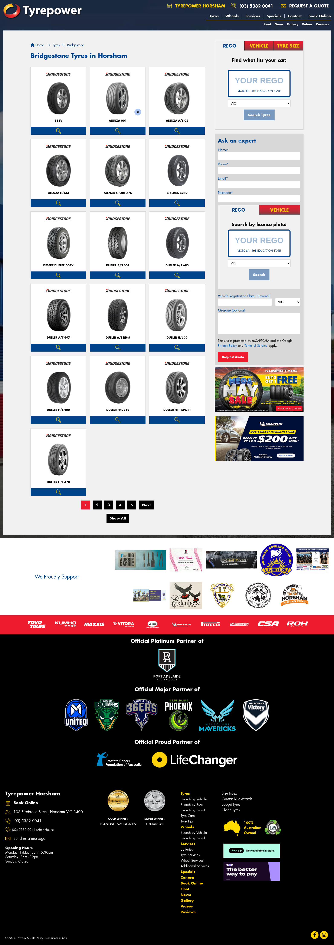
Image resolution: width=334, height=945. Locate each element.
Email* (223, 178)
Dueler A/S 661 (118, 265)
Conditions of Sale (57, 938)
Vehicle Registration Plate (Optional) (244, 296)
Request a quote (305, 6)
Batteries (187, 849)
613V (58, 121)
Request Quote (233, 357)
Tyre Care (188, 816)
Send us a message (29, 838)
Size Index (229, 793)
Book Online (319, 16)
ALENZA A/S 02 (177, 121)
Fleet (267, 24)
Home (37, 45)
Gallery (292, 24)
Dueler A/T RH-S (118, 337)
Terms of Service (256, 345)
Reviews (322, 24)
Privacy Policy (227, 345)
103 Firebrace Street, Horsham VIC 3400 (48, 811)
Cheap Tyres (231, 810)
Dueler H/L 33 (177, 337)
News (279, 24)
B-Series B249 (177, 193)
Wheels (232, 16)
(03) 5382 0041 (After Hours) (33, 830)
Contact (295, 16)
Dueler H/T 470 (58, 482)
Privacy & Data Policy (30, 938)
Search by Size (192, 804)
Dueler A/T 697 (58, 337)
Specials (274, 16)
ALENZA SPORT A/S (118, 193)
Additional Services (195, 866)
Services (252, 16)
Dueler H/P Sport (177, 410)
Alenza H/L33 (58, 193)
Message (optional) (232, 310)
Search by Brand (193, 810)
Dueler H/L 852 (117, 410)
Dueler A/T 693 (177, 265)
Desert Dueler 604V (58, 265)
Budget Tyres (231, 804)
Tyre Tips (187, 821)
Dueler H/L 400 (58, 410)
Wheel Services (192, 860)
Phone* (223, 164)
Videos (307, 24)
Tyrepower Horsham (196, 6)
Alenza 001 (118, 121)
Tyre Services (190, 855)
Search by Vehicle (194, 799)
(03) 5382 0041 (256, 6)
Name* (223, 150)
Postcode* (225, 192)
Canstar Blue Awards (237, 799)
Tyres (214, 16)
